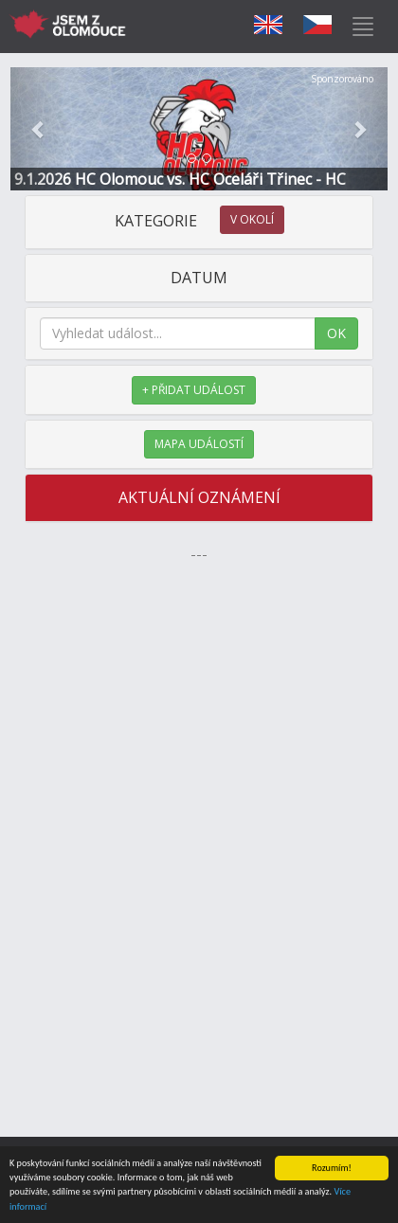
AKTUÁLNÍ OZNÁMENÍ (199, 497)
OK (336, 333)
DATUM (199, 277)
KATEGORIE (199, 220)
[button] (38, 128)
